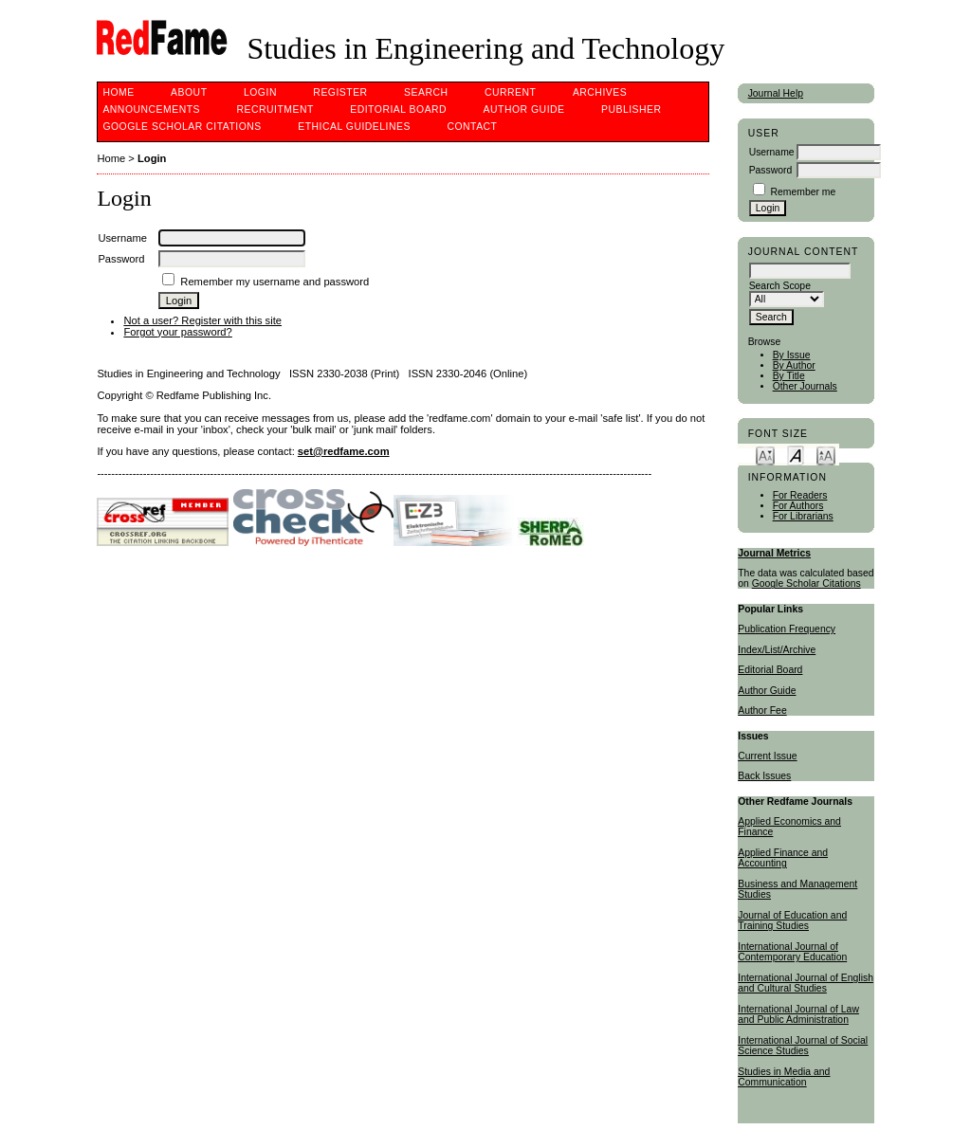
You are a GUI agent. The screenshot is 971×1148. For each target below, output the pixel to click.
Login (260, 92)
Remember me (803, 192)
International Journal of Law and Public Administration (798, 1014)
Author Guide (767, 690)
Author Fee (762, 710)
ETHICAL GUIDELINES (354, 126)
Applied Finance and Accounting (783, 857)
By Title (789, 376)
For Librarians (803, 516)
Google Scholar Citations (806, 583)
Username (772, 152)
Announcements (151, 109)
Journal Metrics (774, 553)
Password (771, 170)
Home (118, 92)
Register (340, 92)
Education (825, 957)
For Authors (798, 506)
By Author (794, 365)
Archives (600, 92)
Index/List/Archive (776, 650)
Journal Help (775, 93)
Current (510, 92)
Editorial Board (770, 670)
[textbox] (800, 271)
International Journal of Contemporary (788, 951)
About (189, 92)
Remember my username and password (274, 281)
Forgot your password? (177, 331)
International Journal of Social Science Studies (803, 1045)
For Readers (800, 495)
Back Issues (764, 776)
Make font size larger (825, 454)
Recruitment (274, 109)
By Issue (792, 355)
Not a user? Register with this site (202, 320)
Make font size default (795, 454)
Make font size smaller (765, 454)
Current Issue (767, 756)
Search (426, 92)
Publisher (631, 109)
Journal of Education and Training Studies (792, 920)
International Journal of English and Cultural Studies (805, 983)
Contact (472, 126)
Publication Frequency (786, 629)
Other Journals (805, 386)
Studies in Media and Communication (784, 1076)
